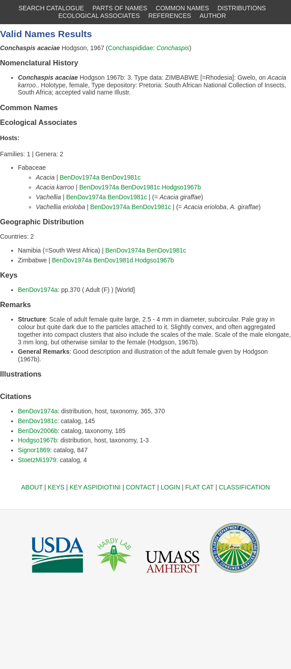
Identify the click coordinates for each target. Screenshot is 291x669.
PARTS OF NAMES (120, 8)
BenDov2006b (38, 430)
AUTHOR (213, 15)
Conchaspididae (130, 47)
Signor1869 (34, 450)
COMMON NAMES (182, 8)
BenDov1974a (79, 177)
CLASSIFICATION (244, 487)
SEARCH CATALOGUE (51, 8)
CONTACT (140, 487)
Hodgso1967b (181, 187)
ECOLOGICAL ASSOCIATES (99, 15)
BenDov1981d (113, 260)
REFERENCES (169, 15)
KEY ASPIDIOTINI (94, 487)
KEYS (56, 487)
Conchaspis (172, 47)
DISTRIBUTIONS (242, 8)
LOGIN (170, 487)
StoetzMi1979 (37, 459)
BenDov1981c (121, 177)
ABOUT (32, 487)
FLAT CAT (199, 487)
